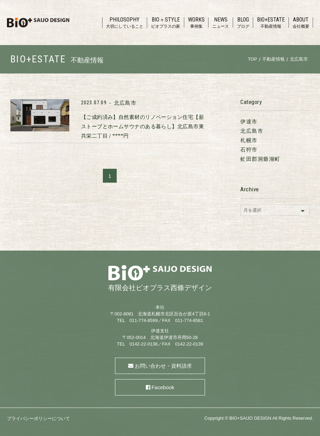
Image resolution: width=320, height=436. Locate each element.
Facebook (162, 387)
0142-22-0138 (144, 344)
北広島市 (125, 103)
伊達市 (249, 121)
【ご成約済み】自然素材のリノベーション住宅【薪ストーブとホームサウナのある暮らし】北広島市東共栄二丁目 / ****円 (142, 126)
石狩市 (249, 149)
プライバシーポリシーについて (38, 418)
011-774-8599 (144, 320)
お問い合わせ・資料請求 (163, 366)
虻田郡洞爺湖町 (260, 159)
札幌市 (249, 140)
